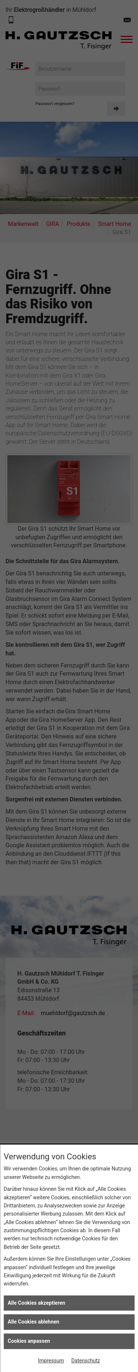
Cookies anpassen (29, 1341)
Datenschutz (85, 1360)
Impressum (51, 1360)
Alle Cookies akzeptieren (36, 1303)
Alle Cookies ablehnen (33, 1322)
